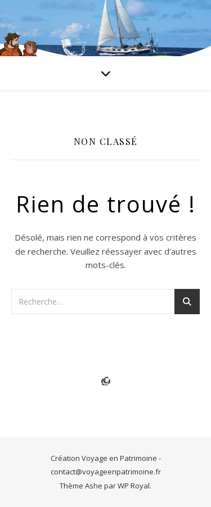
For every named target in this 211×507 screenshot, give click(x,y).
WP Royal (134, 486)
